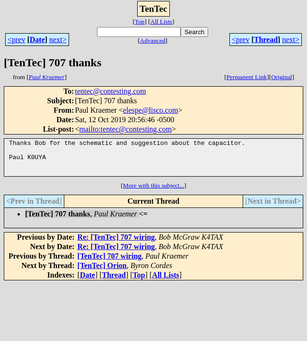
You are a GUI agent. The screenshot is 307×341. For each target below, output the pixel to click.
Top (140, 21)
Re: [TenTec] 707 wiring (116, 244)
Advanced (153, 40)
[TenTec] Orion (102, 273)
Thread (266, 40)
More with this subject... (153, 192)
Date (37, 40)
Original (281, 77)
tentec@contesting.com (110, 91)
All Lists (161, 21)
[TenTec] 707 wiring (110, 263)
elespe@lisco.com (150, 110)
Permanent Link (247, 77)
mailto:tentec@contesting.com (125, 129)
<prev (16, 40)
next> (58, 40)
